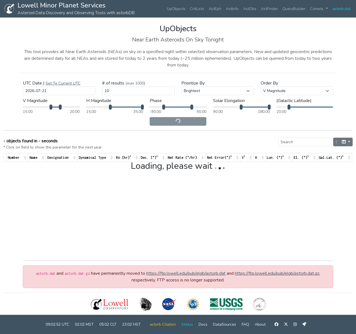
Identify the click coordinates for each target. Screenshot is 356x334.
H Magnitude (98, 101)
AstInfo (232, 8)
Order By (269, 83)
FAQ (245, 324)
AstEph (215, 8)
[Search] (305, 142)
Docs (203, 324)
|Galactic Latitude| (294, 101)
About (260, 324)
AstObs (249, 8)
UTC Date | (51, 83)
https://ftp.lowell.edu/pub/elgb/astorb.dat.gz (277, 273)
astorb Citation (163, 324)
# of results (123, 83)
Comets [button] (317, 8)
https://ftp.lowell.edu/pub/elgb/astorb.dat (186, 273)
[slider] (51, 107)
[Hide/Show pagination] (336, 142)
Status (187, 324)
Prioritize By (193, 83)
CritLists (197, 8)
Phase (156, 101)
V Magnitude (35, 101)
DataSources (224, 324)
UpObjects (176, 8)
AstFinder (269, 8)
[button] (63, 83)
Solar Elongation (229, 101)
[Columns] (346, 142)
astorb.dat (341, 8)
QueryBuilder (294, 8)
